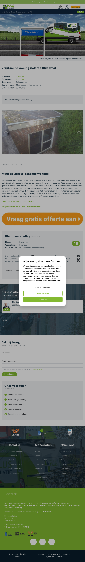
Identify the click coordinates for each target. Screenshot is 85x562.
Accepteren (43, 299)
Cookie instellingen (43, 287)
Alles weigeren (43, 293)
